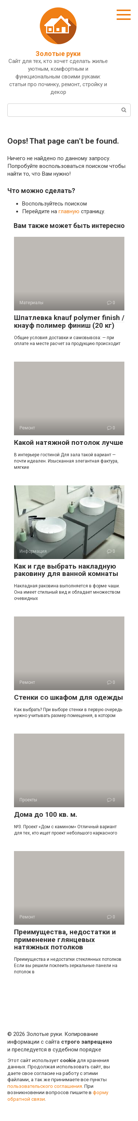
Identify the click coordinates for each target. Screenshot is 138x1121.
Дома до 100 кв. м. (45, 814)
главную (69, 211)
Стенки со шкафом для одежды (68, 697)
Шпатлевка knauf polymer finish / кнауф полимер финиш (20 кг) (69, 321)
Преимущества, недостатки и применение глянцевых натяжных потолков (65, 940)
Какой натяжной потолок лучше (68, 442)
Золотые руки (58, 53)
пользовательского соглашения (44, 1086)
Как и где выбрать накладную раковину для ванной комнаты (66, 570)
